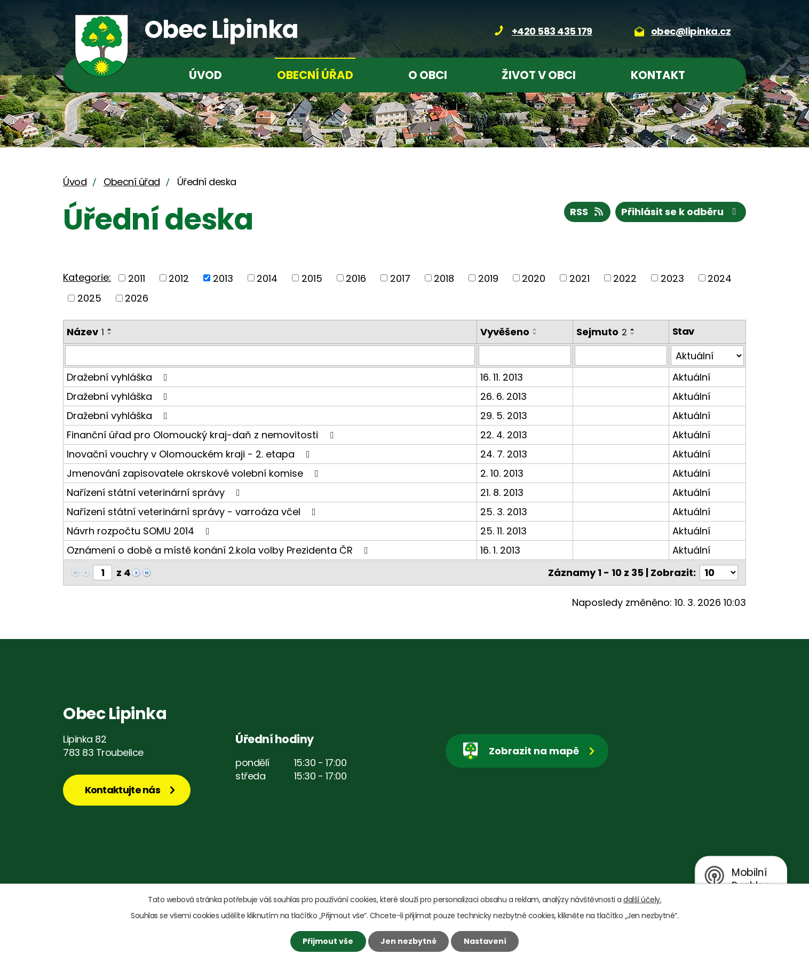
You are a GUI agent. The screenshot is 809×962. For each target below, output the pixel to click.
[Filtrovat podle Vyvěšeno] (525, 355)
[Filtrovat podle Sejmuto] (621, 355)
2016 (356, 278)
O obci (427, 75)
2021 (579, 278)
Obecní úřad (315, 75)
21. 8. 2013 (502, 492)
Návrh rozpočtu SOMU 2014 (140, 531)
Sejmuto (601, 331)
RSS (587, 211)
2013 (223, 278)
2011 (136, 278)
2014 (267, 278)
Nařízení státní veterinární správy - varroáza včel (193, 511)
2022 (625, 278)
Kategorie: (87, 277)
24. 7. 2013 (503, 454)
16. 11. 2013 (501, 377)
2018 (444, 278)
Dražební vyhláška (119, 377)
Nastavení (485, 941)
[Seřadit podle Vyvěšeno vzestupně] (535, 329)
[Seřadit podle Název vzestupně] (110, 329)
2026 (136, 298)
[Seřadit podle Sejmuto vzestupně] (633, 329)
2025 (89, 298)
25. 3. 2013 (503, 511)
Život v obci (539, 75)
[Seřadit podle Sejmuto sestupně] (633, 334)
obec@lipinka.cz (691, 31)
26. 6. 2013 (503, 396)
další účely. (642, 899)
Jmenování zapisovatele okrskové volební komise (195, 473)
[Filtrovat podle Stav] (707, 355)
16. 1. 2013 (500, 550)
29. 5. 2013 (503, 415)
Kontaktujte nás (123, 790)
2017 (400, 278)
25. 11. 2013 (503, 531)
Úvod (205, 75)
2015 (312, 278)
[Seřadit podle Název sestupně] (110, 334)
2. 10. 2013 (502, 473)
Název (85, 331)
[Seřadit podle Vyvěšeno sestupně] (535, 334)
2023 (672, 278)
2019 (488, 278)
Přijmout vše (328, 941)
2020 (533, 278)
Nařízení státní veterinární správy (155, 492)
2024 (720, 278)
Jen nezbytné (408, 941)
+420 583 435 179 (552, 31)
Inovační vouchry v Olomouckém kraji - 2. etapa (190, 454)
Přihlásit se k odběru (681, 211)
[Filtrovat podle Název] (270, 355)
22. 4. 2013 (503, 434)
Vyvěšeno (504, 331)
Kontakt (658, 75)
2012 (179, 278)
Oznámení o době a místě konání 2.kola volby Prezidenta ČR (219, 550)
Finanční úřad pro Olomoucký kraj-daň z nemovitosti (202, 434)
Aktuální (691, 377)
